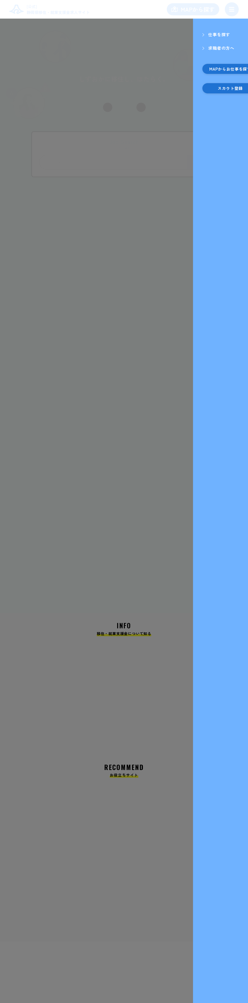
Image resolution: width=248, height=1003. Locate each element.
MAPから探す (198, 9)
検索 (198, 162)
